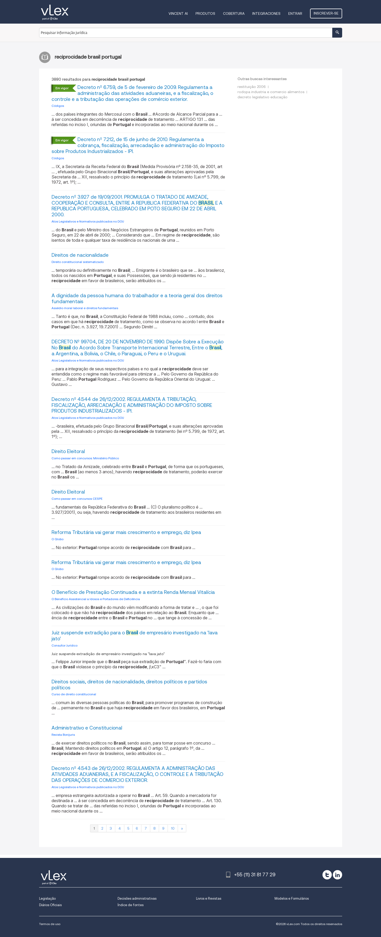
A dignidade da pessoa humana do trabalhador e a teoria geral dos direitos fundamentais (137, 298)
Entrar (295, 13)
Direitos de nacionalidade (80, 255)
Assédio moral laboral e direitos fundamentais (85, 308)
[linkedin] (337, 874)
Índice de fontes (130, 905)
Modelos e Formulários (292, 898)
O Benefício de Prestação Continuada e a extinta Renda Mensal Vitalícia (133, 592)
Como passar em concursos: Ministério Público (85, 458)
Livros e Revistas (208, 898)
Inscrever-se (326, 13)
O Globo (57, 539)
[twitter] (327, 874)
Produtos (205, 13)
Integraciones (266, 13)
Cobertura (234, 13)
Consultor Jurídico (64, 645)
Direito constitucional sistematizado (78, 261)
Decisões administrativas (137, 898)
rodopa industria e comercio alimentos (271, 92)
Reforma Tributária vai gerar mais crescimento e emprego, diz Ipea (126, 532)
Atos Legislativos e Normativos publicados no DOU (88, 221)
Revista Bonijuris (63, 734)
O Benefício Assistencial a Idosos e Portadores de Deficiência (96, 599)
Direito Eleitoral (68, 451)
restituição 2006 (252, 87)
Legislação (47, 898)
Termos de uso (49, 924)
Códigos (58, 105)
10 (173, 828)
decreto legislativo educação (262, 97)
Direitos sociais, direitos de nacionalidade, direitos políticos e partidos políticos (129, 684)
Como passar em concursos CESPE (77, 498)
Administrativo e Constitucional (87, 728)
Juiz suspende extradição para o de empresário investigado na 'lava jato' (135, 635)
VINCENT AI (178, 13)
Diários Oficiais (50, 905)
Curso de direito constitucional (74, 694)
